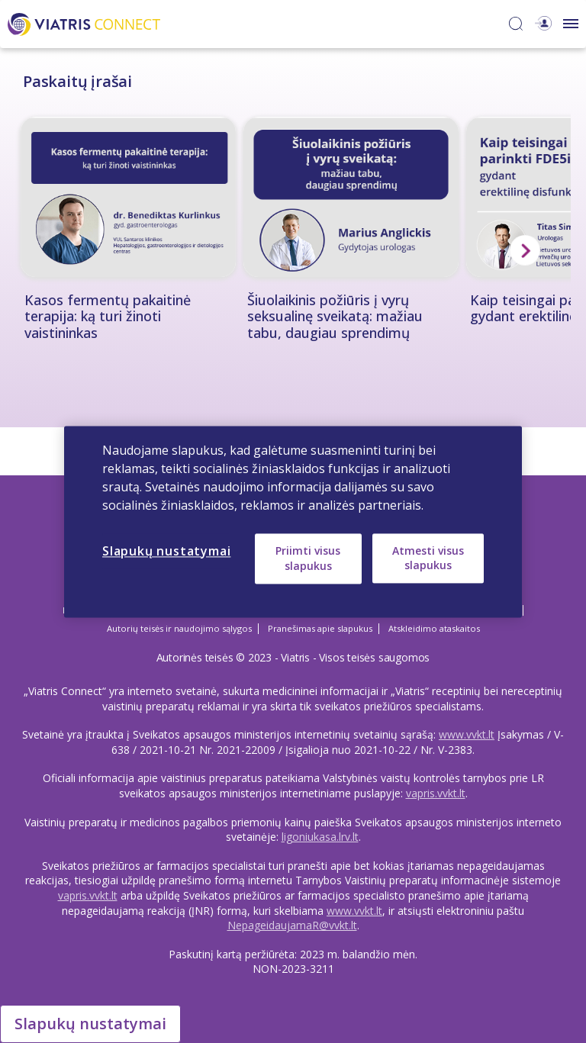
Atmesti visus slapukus (428, 558)
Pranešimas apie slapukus (320, 628)
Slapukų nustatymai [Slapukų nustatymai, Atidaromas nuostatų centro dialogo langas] (166, 550)
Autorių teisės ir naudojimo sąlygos (179, 628)
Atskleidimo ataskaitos (434, 628)
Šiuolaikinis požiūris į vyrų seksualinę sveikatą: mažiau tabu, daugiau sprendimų (335, 317)
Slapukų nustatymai (90, 1023)
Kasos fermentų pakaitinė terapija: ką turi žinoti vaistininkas (107, 317)
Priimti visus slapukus (307, 558)
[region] (293, 521)
